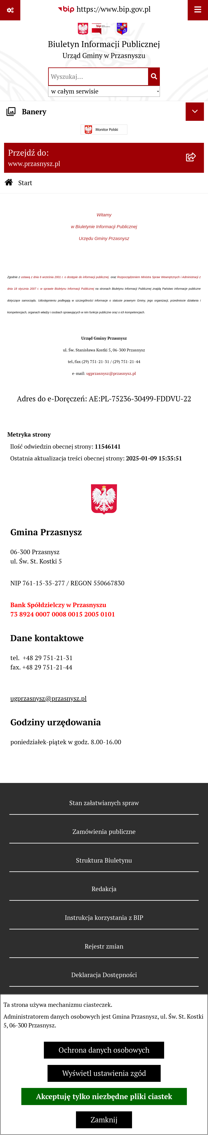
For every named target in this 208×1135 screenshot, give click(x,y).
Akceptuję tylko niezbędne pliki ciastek (104, 1096)
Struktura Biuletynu (104, 860)
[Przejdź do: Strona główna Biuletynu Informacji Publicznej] (8, 183)
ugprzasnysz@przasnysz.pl (111, 373)
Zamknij (104, 1120)
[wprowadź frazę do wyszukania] (98, 76)
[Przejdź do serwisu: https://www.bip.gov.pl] (104, 9)
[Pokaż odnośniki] (10, 10)
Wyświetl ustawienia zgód (104, 1073)
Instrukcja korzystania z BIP (104, 918)
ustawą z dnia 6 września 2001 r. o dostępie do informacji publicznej (65, 277)
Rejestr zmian (104, 946)
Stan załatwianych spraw (104, 803)
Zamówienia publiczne (104, 832)
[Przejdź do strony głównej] (104, 43)
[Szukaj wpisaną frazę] (154, 76)
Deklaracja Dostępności (104, 975)
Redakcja (104, 889)
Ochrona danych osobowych (104, 1050)
